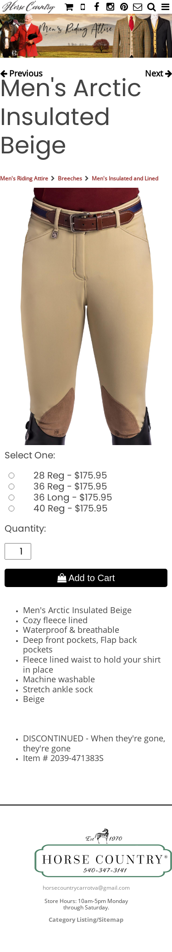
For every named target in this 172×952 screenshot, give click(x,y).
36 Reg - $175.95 (56, 486)
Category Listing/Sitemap (86, 919)
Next (158, 71)
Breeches (70, 178)
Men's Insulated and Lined (125, 178)
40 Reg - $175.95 (56, 508)
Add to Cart (86, 578)
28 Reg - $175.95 (56, 475)
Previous (21, 71)
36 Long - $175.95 (58, 497)
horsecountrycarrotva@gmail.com (86, 888)
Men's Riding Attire (24, 178)
